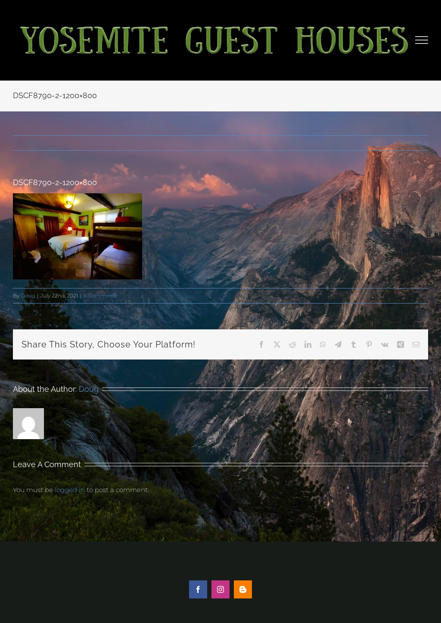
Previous (414, 143)
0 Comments (100, 295)
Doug (28, 295)
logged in (70, 490)
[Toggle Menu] (422, 40)
